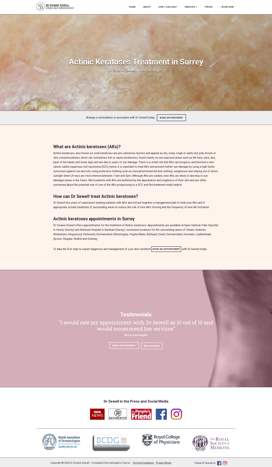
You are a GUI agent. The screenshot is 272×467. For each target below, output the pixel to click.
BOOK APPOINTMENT (171, 117)
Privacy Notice (163, 462)
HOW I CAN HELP (167, 7)
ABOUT (147, 7)
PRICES (208, 7)
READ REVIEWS (152, 347)
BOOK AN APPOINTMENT (166, 249)
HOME (132, 7)
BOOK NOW (227, 7)
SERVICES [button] (191, 7)
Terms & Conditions (143, 462)
